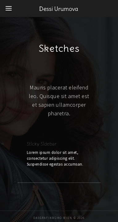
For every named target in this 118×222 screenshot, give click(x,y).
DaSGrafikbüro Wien (52, 204)
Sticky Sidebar (30, 136)
